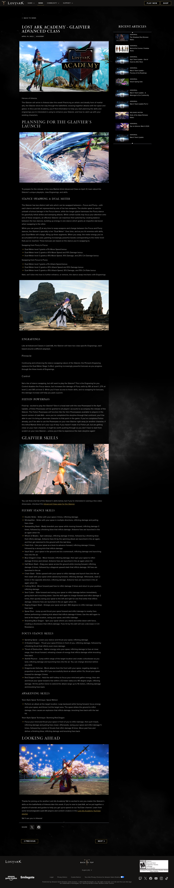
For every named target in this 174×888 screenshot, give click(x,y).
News (40, 3)
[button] (64, 66)
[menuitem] (31, 3)
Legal (52, 877)
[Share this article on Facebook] (38, 827)
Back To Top (87, 862)
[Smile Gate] (27, 878)
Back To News (29, 18)
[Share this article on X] (32, 827)
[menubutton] (87, 870)
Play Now (152, 3)
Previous (30, 841)
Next (101, 841)
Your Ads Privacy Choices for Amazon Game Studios (104, 877)
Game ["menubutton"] (31, 3)
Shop (166, 3)
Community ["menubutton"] (53, 3)
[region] (132, 87)
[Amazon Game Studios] (11, 878)
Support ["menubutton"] (68, 3)
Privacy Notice (62, 877)
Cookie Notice (76, 877)
